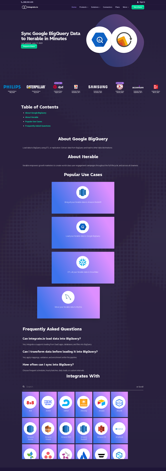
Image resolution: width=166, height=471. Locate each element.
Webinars (136, 439)
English (136, 455)
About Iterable (31, 117)
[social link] (22, 449)
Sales (51, 447)
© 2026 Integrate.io (27, 469)
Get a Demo (139, 7)
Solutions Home (55, 433)
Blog (92, 433)
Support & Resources (98, 439)
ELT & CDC (53, 439)
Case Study (58, 81)
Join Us (136, 447)
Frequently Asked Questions (38, 126)
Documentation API (97, 447)
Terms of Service (139, 469)
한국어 (135, 460)
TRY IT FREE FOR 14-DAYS (43, 405)
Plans (118, 8)
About (135, 441)
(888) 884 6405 (27, 2)
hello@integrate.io (30, 438)
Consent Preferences (98, 461)
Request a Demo (29, 46)
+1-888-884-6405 (30, 444)
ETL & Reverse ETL (56, 436)
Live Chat (93, 436)
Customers (137, 433)
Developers (53, 453)
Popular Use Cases (33, 121)
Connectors (107, 8)
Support (52, 450)
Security (93, 450)
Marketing (52, 444)
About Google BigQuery (35, 113)
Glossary (93, 459)
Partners (136, 444)
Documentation (95, 444)
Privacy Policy (95, 456)
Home (73, 8)
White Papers (138, 436)
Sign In (141, 2)
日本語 (135, 458)
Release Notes (54, 456)
